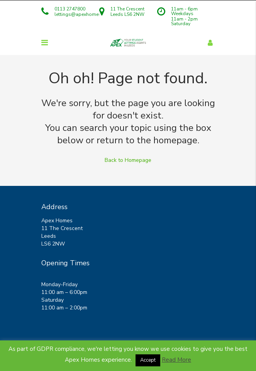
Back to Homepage (128, 160)
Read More (176, 360)
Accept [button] (148, 360)
